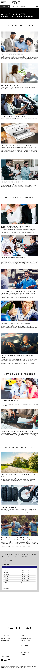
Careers (23, 654)
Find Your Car (19, 156)
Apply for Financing (26, 638)
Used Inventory (5, 640)
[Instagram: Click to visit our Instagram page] (9, 660)
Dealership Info (25, 649)
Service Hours (19, 585)
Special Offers (5, 642)
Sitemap (16, 666)
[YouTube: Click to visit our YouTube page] (6, 660)
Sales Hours (19, 566)
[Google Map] (19, 606)
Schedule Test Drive (7, 643)
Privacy (20, 666)
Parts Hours (19, 588)
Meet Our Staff (25, 652)
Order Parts (24, 642)
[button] (5, 6)
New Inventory (5, 638)
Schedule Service (26, 640)
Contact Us (24, 650)
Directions (14, 6)
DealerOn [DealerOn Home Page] (12, 666)
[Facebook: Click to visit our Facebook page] (2, 660)
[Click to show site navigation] (36, 6)
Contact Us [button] (8, 560)
